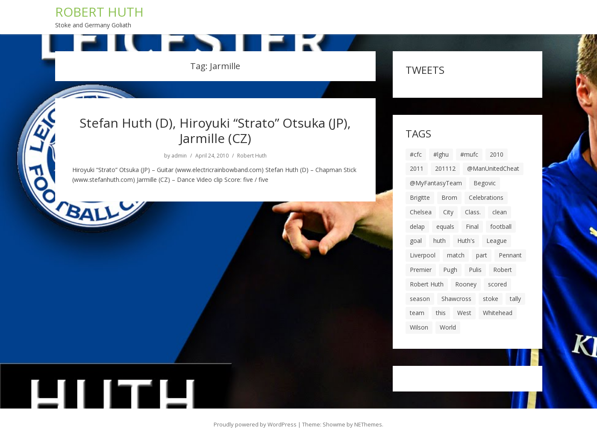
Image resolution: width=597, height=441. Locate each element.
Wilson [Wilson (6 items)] (419, 327)
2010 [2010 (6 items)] (496, 154)
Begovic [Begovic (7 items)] (484, 183)
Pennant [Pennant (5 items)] (510, 255)
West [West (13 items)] (464, 313)
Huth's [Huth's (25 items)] (466, 241)
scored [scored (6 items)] (497, 284)
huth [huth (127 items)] (439, 241)
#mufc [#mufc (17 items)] (469, 154)
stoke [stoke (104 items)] (490, 299)
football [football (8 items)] (501, 226)
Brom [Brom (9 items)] (449, 197)
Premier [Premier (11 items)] (421, 270)
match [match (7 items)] (456, 255)
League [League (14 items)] (496, 241)
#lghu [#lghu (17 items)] (441, 154)
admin (179, 156)
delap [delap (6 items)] (417, 226)
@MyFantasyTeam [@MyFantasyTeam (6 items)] (436, 183)
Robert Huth (252, 156)
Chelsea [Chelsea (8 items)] (421, 212)
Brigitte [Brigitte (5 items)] (420, 197)
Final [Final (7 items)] (472, 226)
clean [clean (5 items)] (499, 212)
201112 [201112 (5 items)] (445, 168)
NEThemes (368, 424)
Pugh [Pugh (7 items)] (450, 270)
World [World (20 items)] (448, 327)
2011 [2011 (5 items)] (416, 168)
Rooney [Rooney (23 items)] (465, 284)
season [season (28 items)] (420, 299)
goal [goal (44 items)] (416, 241)
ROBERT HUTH (99, 11)
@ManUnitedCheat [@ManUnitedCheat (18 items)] (493, 168)
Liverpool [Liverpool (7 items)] (422, 255)
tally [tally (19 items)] (515, 299)
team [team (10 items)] (417, 313)
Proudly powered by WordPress (255, 424)
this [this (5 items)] (441, 313)
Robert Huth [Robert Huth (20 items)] (427, 284)
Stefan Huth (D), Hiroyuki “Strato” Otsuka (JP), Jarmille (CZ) (215, 130)
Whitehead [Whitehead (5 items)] (497, 313)
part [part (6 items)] (481, 255)
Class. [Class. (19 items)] (473, 212)
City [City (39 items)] (448, 212)
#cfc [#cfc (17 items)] (416, 154)
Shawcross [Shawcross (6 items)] (456, 299)
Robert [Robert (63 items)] (502, 270)
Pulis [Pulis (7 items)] (475, 270)
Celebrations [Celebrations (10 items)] (486, 197)
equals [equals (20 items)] (445, 226)
